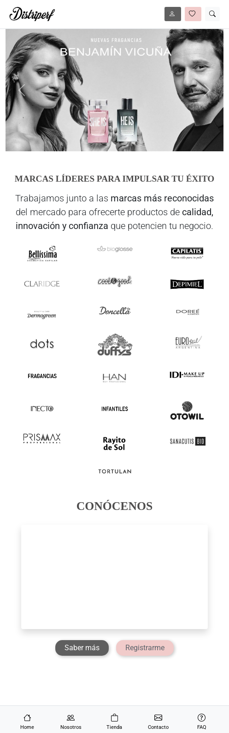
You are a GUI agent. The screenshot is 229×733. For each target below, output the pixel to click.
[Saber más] (82, 648)
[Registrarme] (145, 648)
